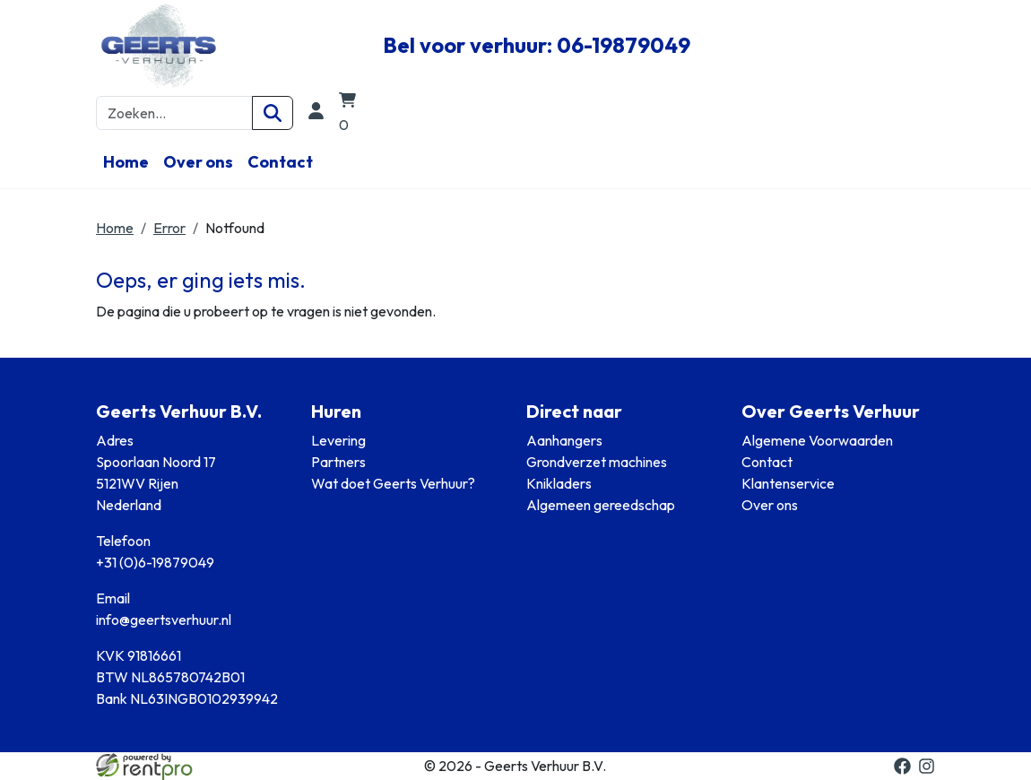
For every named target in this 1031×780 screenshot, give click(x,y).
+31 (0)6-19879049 (155, 562)
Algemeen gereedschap (600, 505)
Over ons (198, 162)
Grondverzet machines (596, 462)
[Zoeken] (272, 113)
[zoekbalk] (174, 113)
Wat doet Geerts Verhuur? (393, 483)
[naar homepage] (228, 45)
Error (169, 228)
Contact (280, 162)
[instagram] (926, 766)
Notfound (234, 228)
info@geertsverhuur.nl (163, 619)
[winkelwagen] (350, 113)
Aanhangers (564, 440)
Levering (338, 440)
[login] (316, 113)
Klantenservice (788, 483)
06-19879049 (623, 44)
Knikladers (559, 483)
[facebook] (902, 766)
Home (126, 162)
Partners (338, 462)
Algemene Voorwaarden (817, 440)
